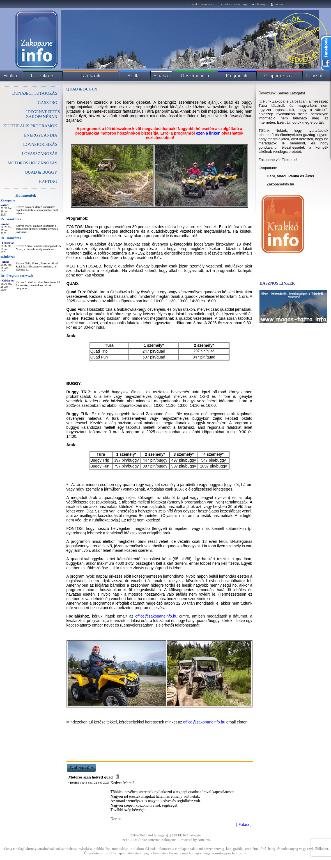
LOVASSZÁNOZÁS (39, 153)
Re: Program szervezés (17, 276)
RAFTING (48, 181)
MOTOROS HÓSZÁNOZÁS (32, 163)
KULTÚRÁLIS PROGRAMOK (30, 126)
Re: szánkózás (11, 219)
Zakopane (8, 200)
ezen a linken (208, 133)
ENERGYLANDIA (40, 135)
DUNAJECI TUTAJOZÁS (34, 93)
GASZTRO (47, 102)
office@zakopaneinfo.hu (204, 722)
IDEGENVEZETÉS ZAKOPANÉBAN (43, 114)
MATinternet (151, 840)
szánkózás (8, 257)
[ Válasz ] (243, 824)
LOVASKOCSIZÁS (40, 144)
